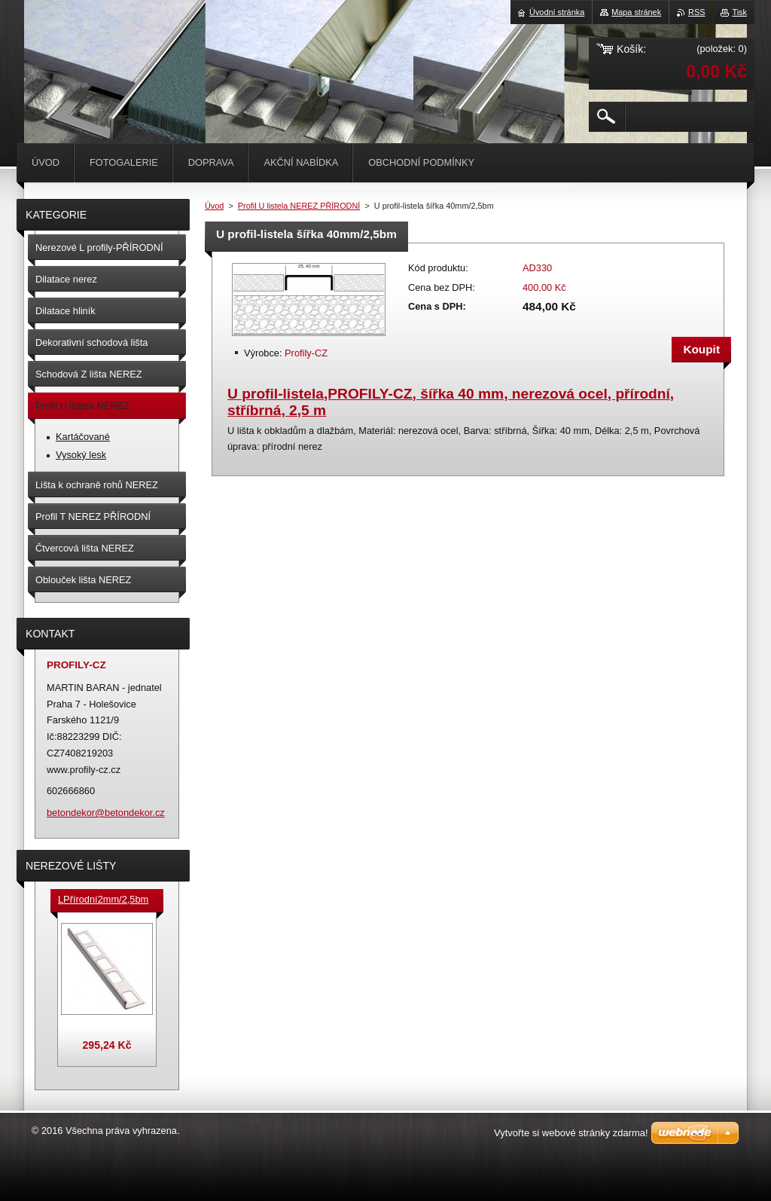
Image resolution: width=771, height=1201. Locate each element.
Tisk (739, 12)
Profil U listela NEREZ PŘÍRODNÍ (299, 205)
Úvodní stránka (556, 12)
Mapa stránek (636, 12)
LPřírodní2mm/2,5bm (103, 899)
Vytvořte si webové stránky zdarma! (571, 1132)
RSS (696, 12)
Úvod (214, 205)
